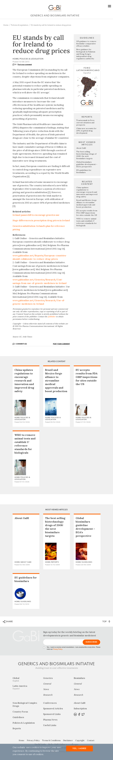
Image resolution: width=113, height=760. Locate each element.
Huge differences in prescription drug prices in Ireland (41, 220)
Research (47, 694)
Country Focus (20, 711)
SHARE (8, 621)
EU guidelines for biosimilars (83, 171)
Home (5, 25)
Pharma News (50, 719)
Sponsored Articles (53, 708)
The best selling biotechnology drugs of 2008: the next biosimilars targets (86, 155)
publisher (52, 316)
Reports (17, 728)
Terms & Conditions (51, 740)
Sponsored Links (52, 714)
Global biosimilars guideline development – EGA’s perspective (86, 164)
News (46, 689)
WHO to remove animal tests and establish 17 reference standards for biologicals (86, 222)
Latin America (26, 687)
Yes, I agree (79, 748)
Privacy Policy (57, 649)
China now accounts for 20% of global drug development (86, 130)
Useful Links (49, 725)
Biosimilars (79, 678)
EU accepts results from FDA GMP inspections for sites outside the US (86, 212)
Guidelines (18, 717)
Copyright (79, 740)
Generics (48, 678)
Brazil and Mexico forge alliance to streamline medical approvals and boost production (86, 203)
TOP (106, 621)
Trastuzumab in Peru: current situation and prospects (85, 122)
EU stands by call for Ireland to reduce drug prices (51, 25)
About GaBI (81, 148)
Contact (90, 740)
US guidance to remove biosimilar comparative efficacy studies (86, 43)
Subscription (80, 708)
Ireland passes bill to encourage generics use (36, 215)
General (47, 683)
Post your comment (25, 64)
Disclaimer (68, 740)
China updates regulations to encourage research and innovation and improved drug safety (86, 192)
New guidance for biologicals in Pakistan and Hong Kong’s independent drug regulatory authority (85, 54)
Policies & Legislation (19, 25)
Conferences (50, 703)
